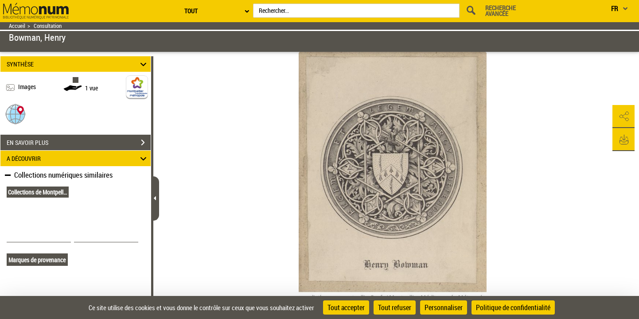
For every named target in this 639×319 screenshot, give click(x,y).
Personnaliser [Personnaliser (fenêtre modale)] (444, 307)
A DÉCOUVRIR (78, 158)
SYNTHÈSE (78, 64)
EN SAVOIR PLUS (79, 142)
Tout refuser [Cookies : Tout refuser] (394, 307)
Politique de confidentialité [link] (513, 307)
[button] (15, 113)
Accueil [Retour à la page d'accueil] (17, 26)
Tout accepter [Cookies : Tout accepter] (346, 307)
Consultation (48, 26)
